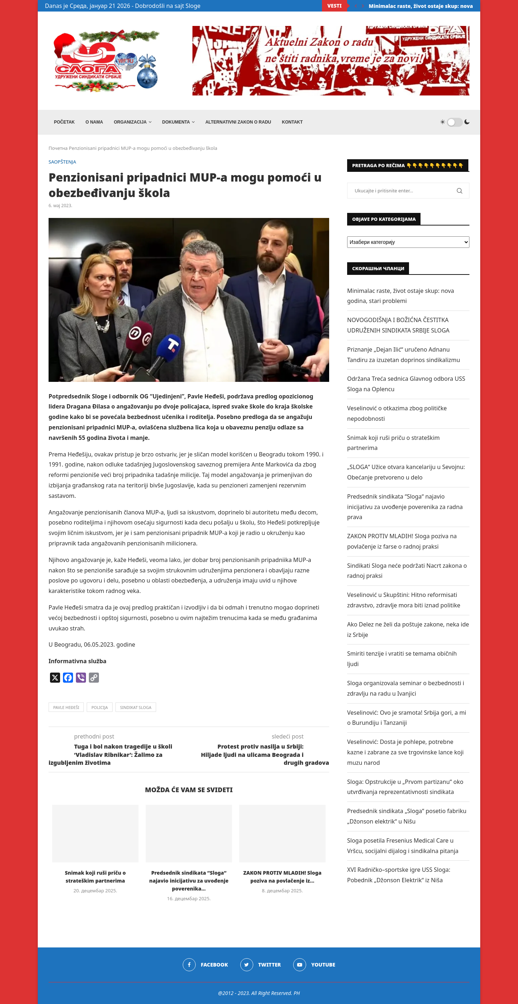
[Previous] (356, 6)
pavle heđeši (66, 707)
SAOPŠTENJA (62, 162)
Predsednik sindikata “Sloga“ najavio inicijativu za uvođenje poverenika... (188, 880)
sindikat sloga (135, 707)
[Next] (363, 6)
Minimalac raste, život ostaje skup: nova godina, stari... (440, 6)
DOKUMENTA (176, 122)
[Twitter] (260, 964)
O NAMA (94, 122)
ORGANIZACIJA (130, 122)
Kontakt (292, 122)
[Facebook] (205, 964)
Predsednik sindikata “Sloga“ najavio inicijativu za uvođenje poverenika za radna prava (405, 506)
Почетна (58, 148)
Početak (64, 122)
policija (99, 707)
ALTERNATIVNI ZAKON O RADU (238, 122)
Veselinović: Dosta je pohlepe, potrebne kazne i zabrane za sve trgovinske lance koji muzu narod (405, 752)
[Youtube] (314, 964)
